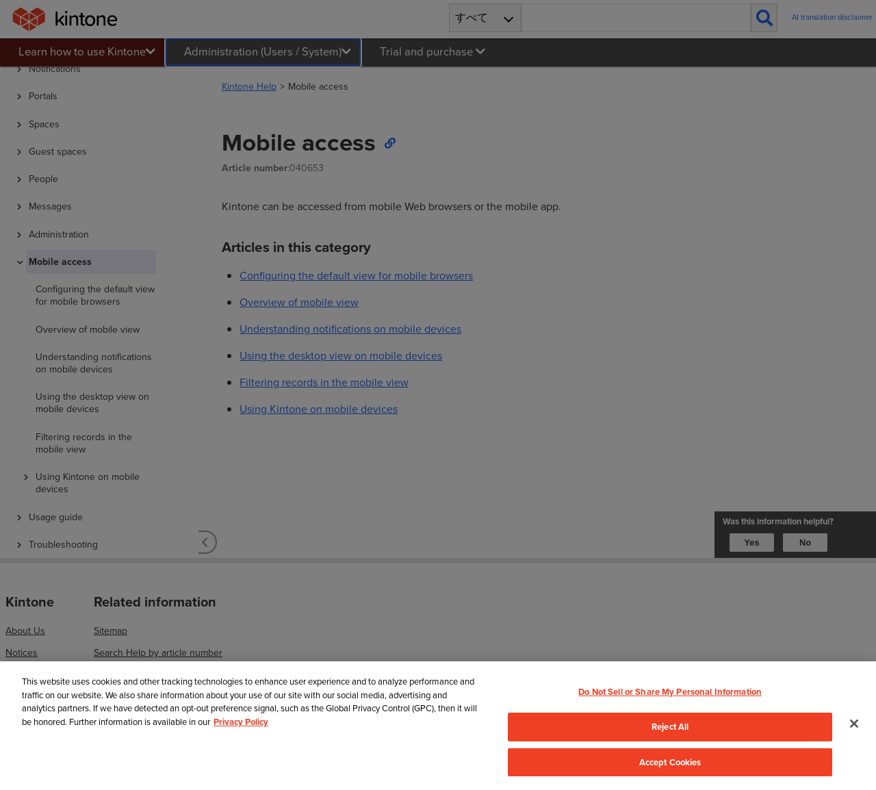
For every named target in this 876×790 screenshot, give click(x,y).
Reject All (670, 726)
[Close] (854, 724)
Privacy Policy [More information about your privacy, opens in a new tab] (241, 721)
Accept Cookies (670, 762)
